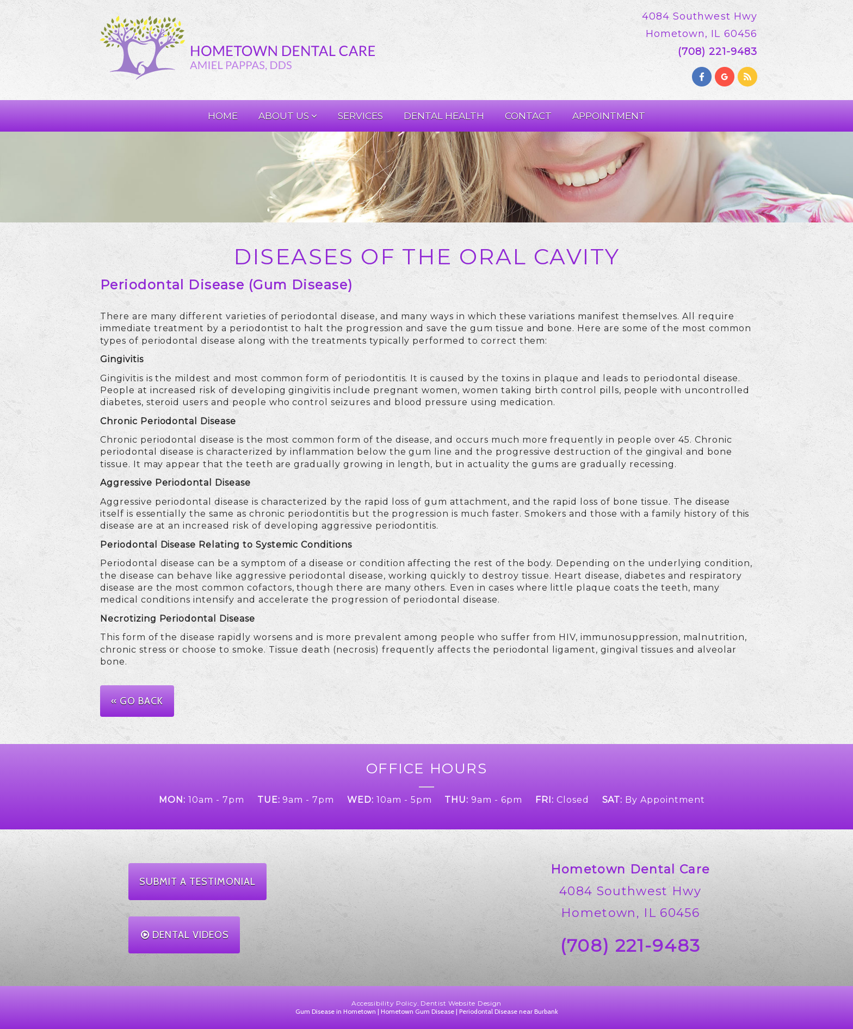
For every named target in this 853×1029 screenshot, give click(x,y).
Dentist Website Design (461, 1003)
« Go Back (137, 701)
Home (223, 115)
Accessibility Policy (384, 1003)
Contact (528, 115)
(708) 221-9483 (630, 945)
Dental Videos (185, 935)
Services (360, 115)
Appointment (608, 115)
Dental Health (444, 115)
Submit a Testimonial (197, 882)
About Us (287, 115)
